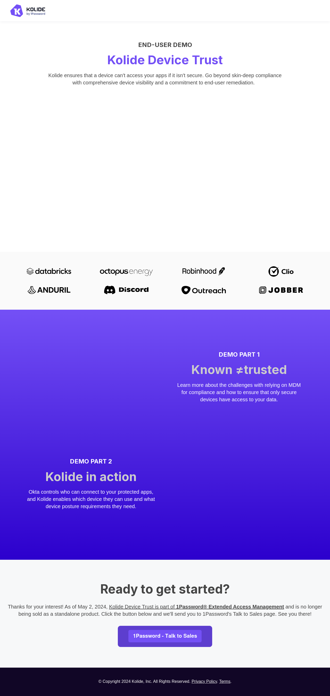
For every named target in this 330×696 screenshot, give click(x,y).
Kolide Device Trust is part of (196, 607)
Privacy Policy (204, 681)
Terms (224, 681)
